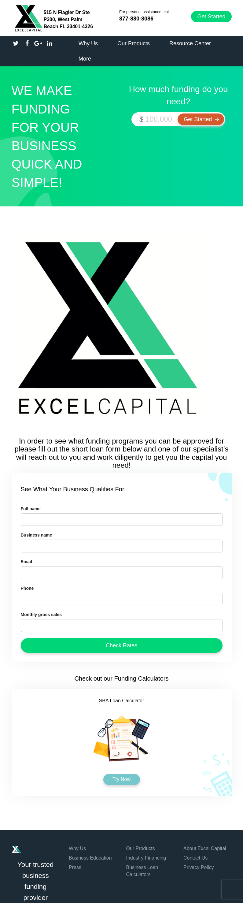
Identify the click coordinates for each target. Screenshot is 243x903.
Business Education (90, 857)
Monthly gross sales (41, 614)
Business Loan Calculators (142, 871)
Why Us (77, 848)
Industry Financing (146, 857)
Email (26, 561)
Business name (36, 535)
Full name (31, 508)
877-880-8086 (136, 19)
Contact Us (195, 857)
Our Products (140, 848)
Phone (27, 588)
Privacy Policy (198, 867)
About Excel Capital (204, 848)
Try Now (121, 779)
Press (75, 867)
